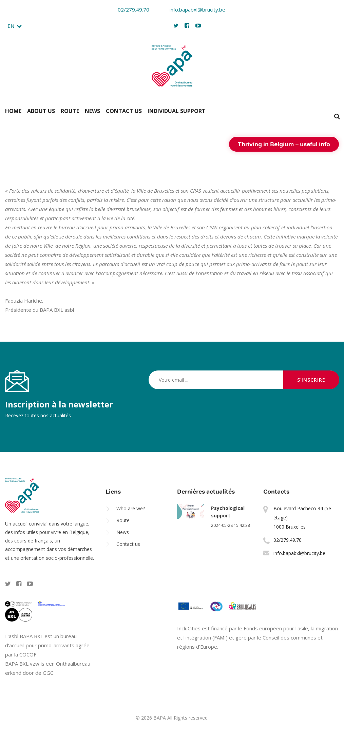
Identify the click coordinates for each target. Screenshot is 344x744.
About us (41, 111)
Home (13, 111)
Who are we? (130, 508)
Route (70, 111)
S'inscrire (311, 380)
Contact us (124, 111)
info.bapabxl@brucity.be (193, 9)
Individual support (177, 111)
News (92, 111)
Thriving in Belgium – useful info (284, 144)
